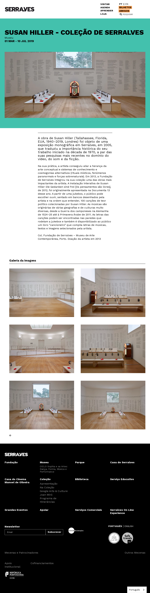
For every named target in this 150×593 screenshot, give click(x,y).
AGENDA (105, 7)
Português (134, 590)
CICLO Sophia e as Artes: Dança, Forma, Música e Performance (54, 469)
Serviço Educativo (122, 479)
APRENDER (106, 10)
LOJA (103, 14)
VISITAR (105, 4)
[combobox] (137, 590)
